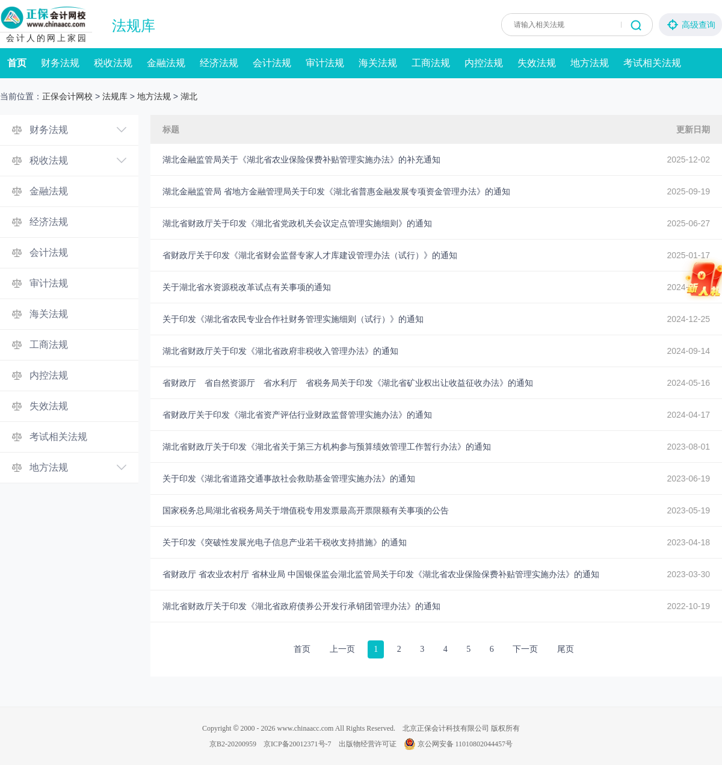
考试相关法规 (652, 63)
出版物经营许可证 (367, 744)
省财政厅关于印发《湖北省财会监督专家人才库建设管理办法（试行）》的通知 (309, 255)
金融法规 (166, 63)
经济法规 (219, 63)
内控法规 (483, 63)
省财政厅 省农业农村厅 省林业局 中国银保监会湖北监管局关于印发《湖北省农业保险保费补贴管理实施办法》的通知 (380, 574)
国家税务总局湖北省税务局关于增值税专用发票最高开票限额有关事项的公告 (305, 510)
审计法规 (325, 63)
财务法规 (60, 63)
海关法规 (378, 63)
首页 (16, 63)
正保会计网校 (67, 96)
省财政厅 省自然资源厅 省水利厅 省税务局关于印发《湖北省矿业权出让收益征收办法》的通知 (347, 383)
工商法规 (431, 63)
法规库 (133, 26)
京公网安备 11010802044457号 (458, 744)
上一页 (342, 649)
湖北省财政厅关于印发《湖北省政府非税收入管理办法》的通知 (280, 351)
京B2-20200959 (232, 744)
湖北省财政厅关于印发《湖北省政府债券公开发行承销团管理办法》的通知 (301, 606)
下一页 (525, 649)
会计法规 (272, 63)
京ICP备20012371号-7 (298, 744)
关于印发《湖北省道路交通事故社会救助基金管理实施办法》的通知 (288, 478)
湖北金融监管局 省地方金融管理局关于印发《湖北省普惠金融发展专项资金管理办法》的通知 (336, 191)
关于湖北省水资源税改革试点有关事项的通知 (246, 287)
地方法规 (589, 63)
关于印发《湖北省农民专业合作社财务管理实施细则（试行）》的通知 (293, 319)
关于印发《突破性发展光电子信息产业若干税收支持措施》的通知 (284, 542)
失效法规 (536, 63)
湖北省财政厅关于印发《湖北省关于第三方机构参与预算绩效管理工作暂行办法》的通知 (326, 446)
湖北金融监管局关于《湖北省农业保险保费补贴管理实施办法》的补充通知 (301, 159)
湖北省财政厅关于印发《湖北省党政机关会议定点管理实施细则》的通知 (297, 223)
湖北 (188, 96)
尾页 (565, 649)
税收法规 (113, 63)
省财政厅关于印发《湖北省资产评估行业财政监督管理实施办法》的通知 (297, 415)
